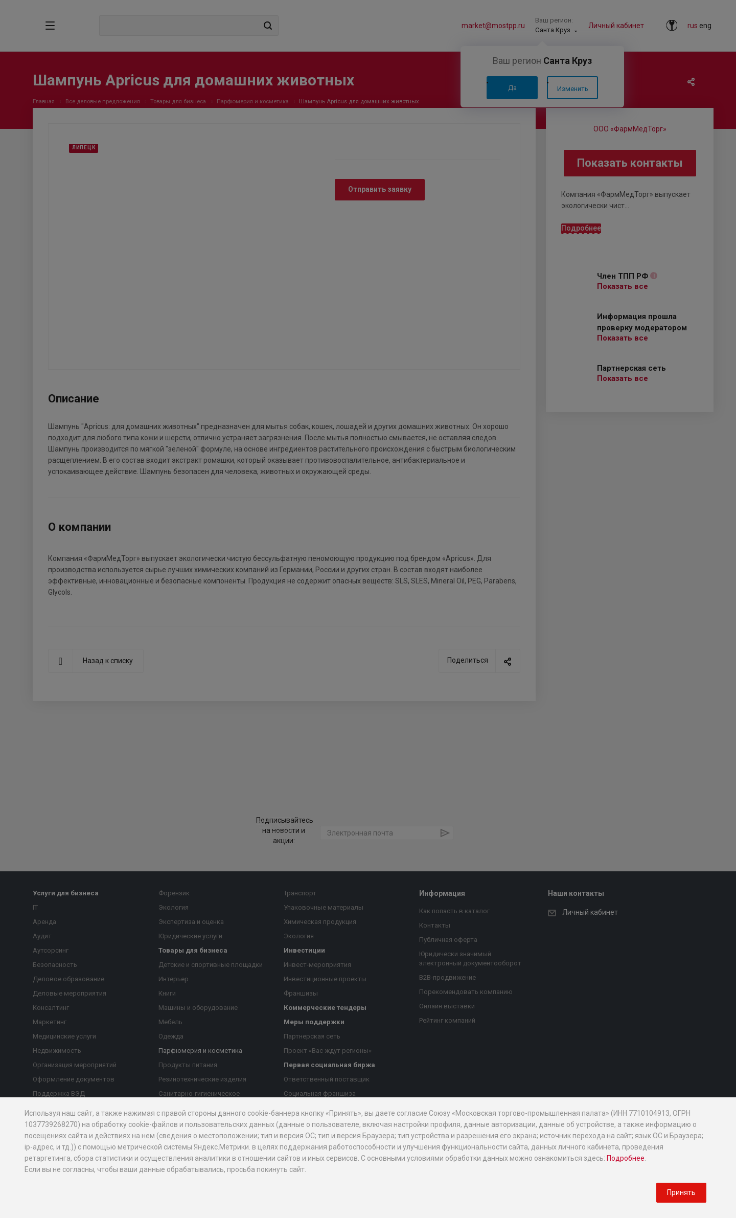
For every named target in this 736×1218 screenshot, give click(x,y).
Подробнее (626, 1158)
